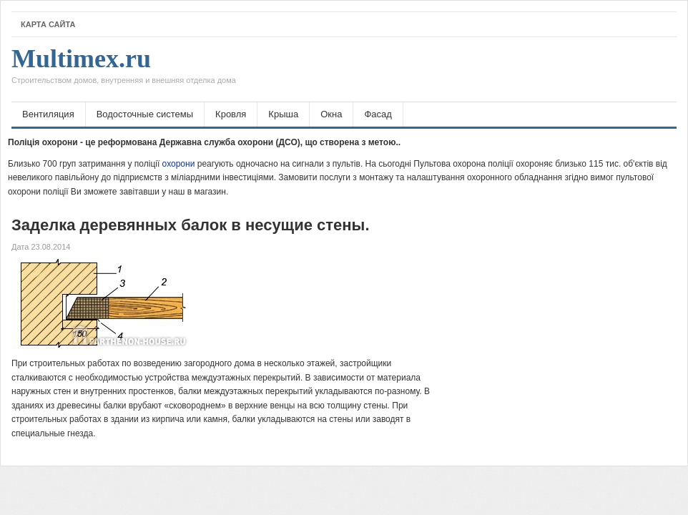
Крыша (283, 114)
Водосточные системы (145, 114)
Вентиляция (48, 114)
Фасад (377, 114)
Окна (331, 114)
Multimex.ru (123, 69)
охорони (178, 164)
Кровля (230, 114)
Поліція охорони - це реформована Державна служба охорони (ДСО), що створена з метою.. (204, 142)
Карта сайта (48, 24)
